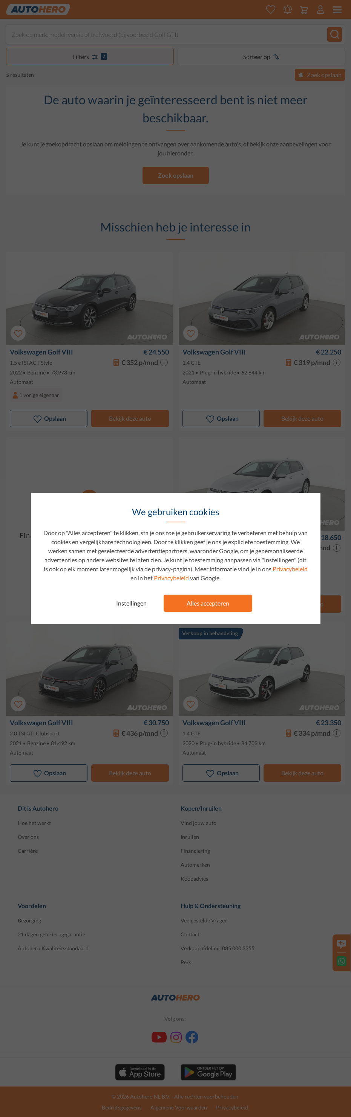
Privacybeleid (290, 568)
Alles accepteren (208, 603)
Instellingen (131, 603)
